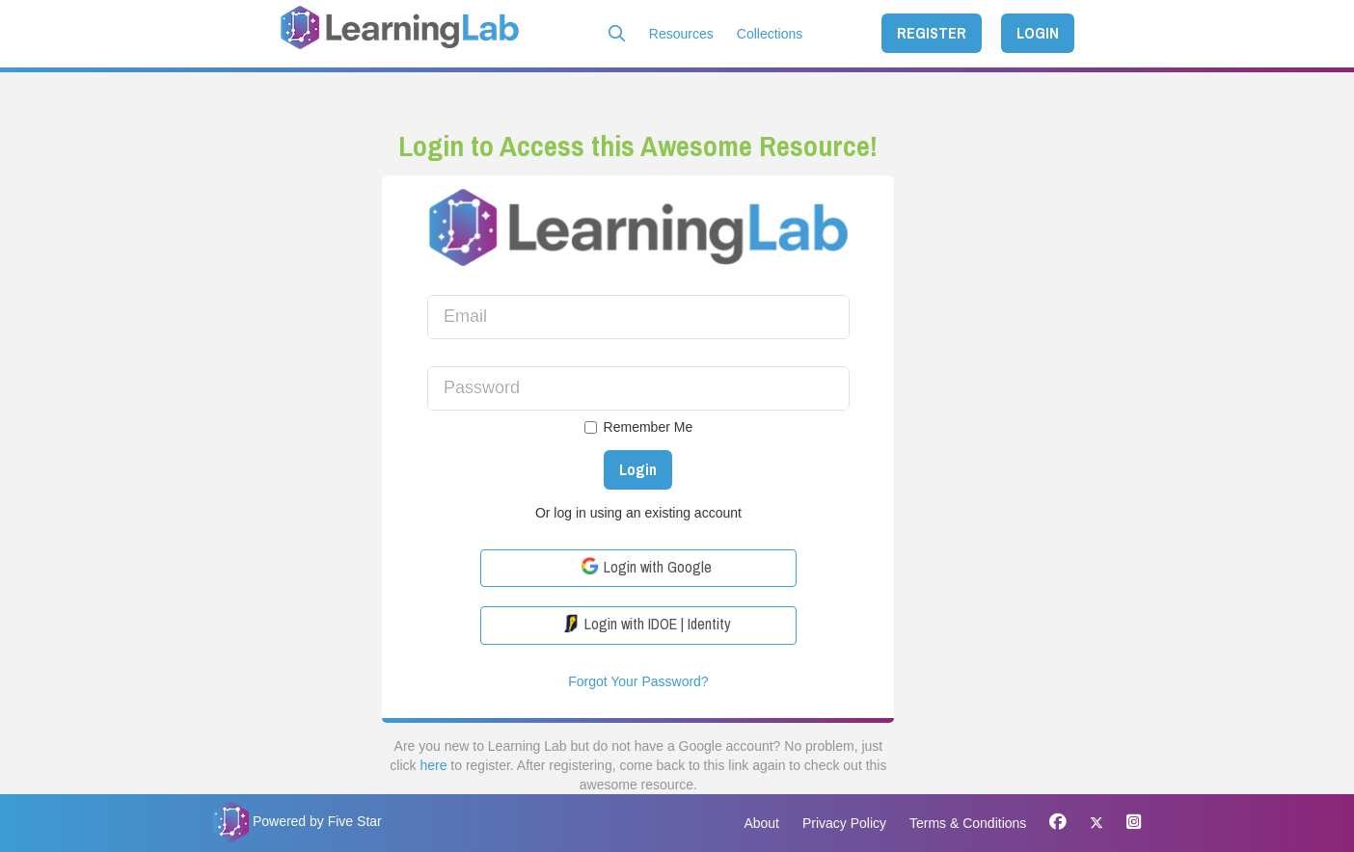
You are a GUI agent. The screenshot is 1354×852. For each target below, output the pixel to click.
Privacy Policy (844, 823)
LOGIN (1037, 32)
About (761, 823)
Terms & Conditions (967, 823)
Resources (681, 33)
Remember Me (638, 427)
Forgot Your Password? (638, 681)
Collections (769, 33)
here (433, 765)
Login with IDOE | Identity (646, 623)
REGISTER (931, 32)
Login (638, 469)
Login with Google (646, 566)
